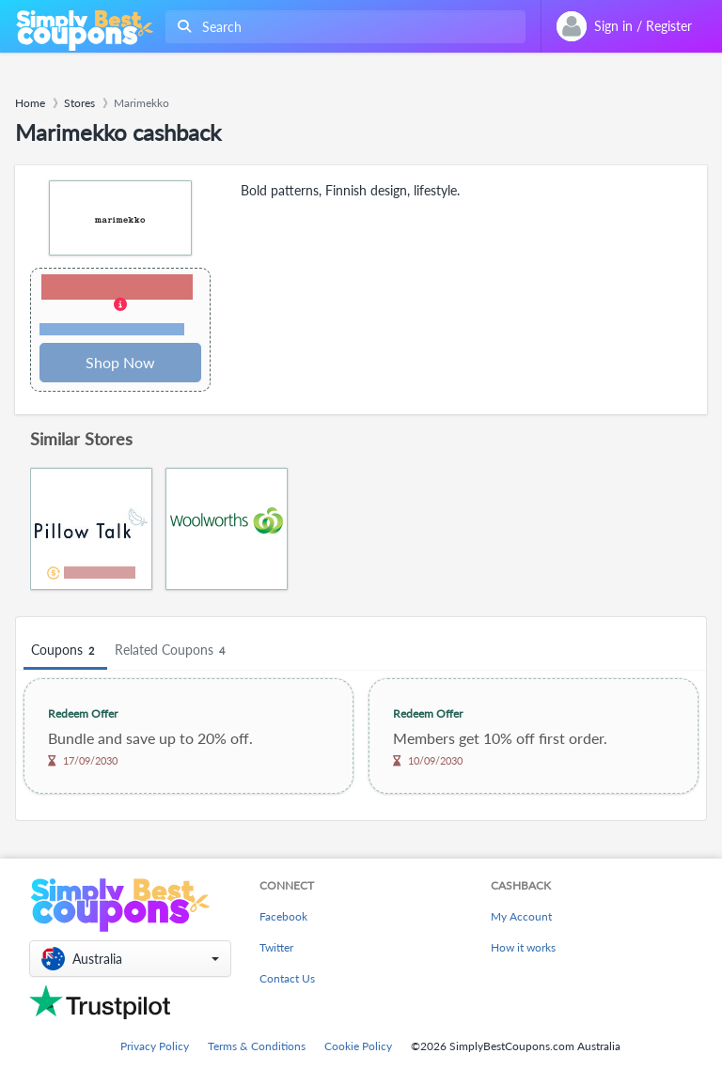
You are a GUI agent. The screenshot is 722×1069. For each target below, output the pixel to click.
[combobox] (342, 26)
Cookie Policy (358, 1046)
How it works (523, 947)
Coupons (65, 650)
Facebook (283, 916)
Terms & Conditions (257, 1046)
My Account (521, 916)
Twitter (276, 947)
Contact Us (287, 978)
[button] (120, 306)
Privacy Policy (154, 1046)
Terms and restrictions (112, 329)
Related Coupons (172, 650)
